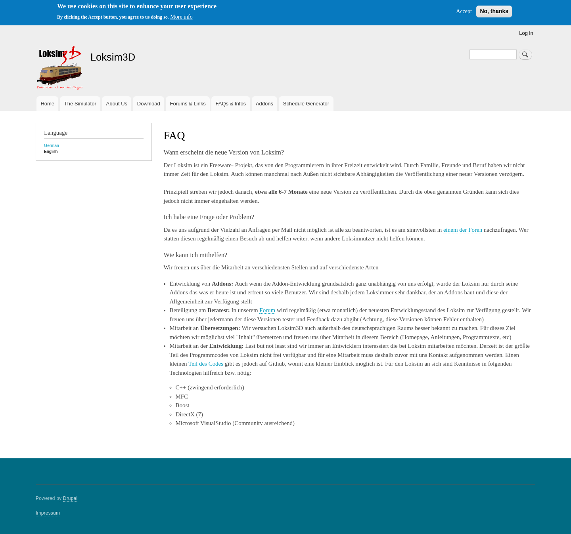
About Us (116, 104)
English (50, 151)
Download (148, 104)
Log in (526, 33)
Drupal (70, 498)
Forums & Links (187, 104)
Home (47, 104)
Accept (464, 11)
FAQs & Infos (231, 104)
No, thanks (494, 11)
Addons (264, 104)
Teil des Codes (206, 363)
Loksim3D (112, 57)
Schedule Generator (306, 104)
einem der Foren (462, 230)
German (51, 145)
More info (181, 17)
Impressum (48, 513)
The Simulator (80, 104)
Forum (267, 310)
